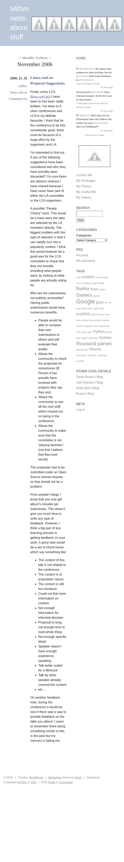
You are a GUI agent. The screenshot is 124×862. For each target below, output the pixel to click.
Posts (51, 782)
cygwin (95, 283)
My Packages (85, 180)
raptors (109, 332)
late (90, 308)
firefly (101, 283)
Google (85, 301)
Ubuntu (95, 349)
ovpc (84, 332)
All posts (82, 255)
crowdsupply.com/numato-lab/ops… (93, 103)
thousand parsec (94, 343)
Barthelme (54, 777)
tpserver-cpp (82, 349)
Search (83, 208)
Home (81, 58)
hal (106, 302)
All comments (85, 260)
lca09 (95, 308)
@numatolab (82, 76)
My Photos (83, 186)
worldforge (102, 355)
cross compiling (83, 283)
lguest (101, 314)
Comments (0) (18, 98)
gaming (96, 296)
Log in (80, 409)
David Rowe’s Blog (89, 377)
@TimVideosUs (86, 80)
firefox (83, 288)
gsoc (100, 302)
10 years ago (106, 87)
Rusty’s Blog (85, 393)
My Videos (83, 197)
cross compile (101, 277)
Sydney (105, 337)
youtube (80, 361)
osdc (78, 332)
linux (107, 314)
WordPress (36, 777)
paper (89, 332)
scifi (78, 338)
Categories (84, 235)
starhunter (93, 338)
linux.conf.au (40, 96)
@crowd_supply (83, 107)
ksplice (84, 308)
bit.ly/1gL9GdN (101, 123)
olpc (108, 326)
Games (84, 295)
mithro (23, 86)
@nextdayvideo (87, 69)
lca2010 (94, 314)
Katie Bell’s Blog (87, 388)
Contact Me (84, 175)
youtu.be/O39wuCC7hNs (88, 84)
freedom (102, 289)
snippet (84, 338)
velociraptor (81, 355)
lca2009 (83, 314)
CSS (33, 782)
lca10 (101, 308)
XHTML (22, 782)
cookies (88, 277)
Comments (66, 782)
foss (94, 289)
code (78, 277)
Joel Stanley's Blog (89, 382)
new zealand (99, 326)
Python (99, 331)
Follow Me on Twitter (94, 135)
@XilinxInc (85, 115)
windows (92, 355)
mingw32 (88, 326)
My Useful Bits (86, 192)
